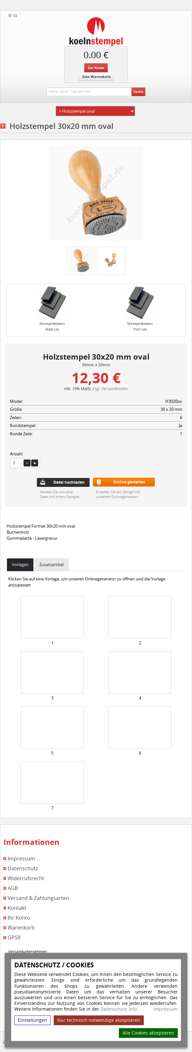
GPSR (14, 937)
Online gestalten (129, 482)
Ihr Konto (19, 918)
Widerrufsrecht (26, 878)
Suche (138, 91)
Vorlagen (20, 564)
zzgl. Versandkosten (110, 388)
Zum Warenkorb (96, 76)
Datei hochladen (69, 482)
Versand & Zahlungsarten (38, 898)
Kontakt (17, 908)
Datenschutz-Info (118, 1009)
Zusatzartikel (51, 564)
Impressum (166, 1009)
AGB (13, 888)
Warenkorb (21, 927)
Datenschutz (23, 868)
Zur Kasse (96, 67)
